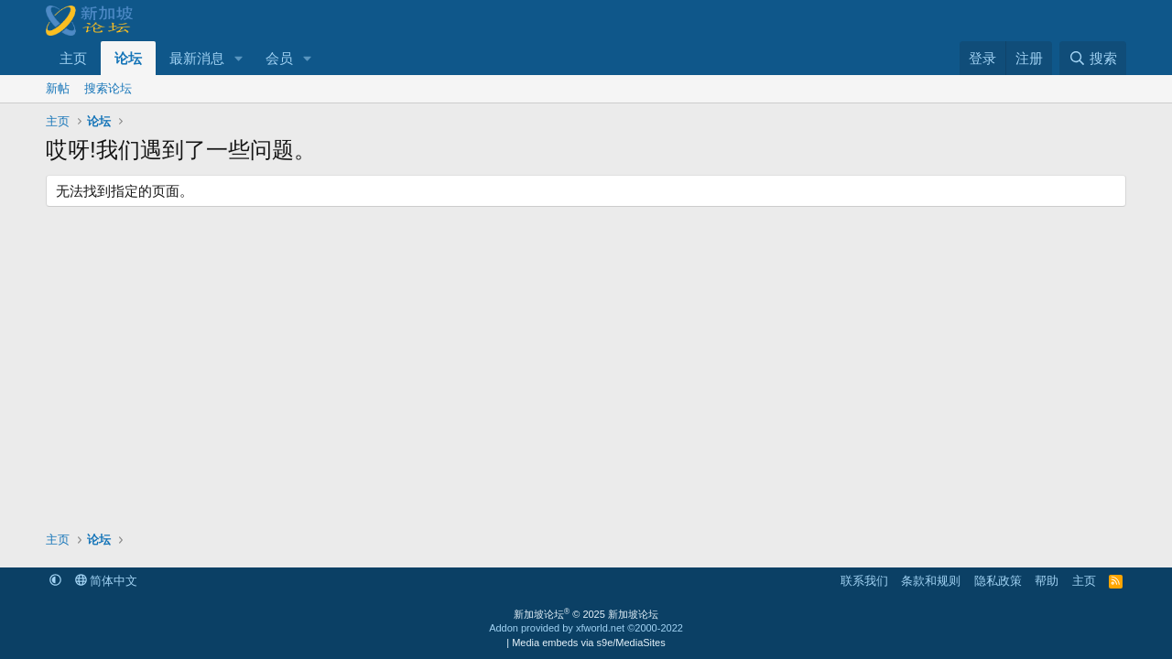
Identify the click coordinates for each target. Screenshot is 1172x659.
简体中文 (106, 581)
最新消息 (196, 58)
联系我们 (864, 581)
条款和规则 (930, 581)
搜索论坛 (108, 88)
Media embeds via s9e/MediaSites (589, 642)
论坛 (128, 58)
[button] (239, 58)
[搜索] (1092, 58)
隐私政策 (998, 581)
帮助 (1046, 581)
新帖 (58, 88)
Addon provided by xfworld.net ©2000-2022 (586, 627)
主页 (73, 58)
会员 (279, 58)
